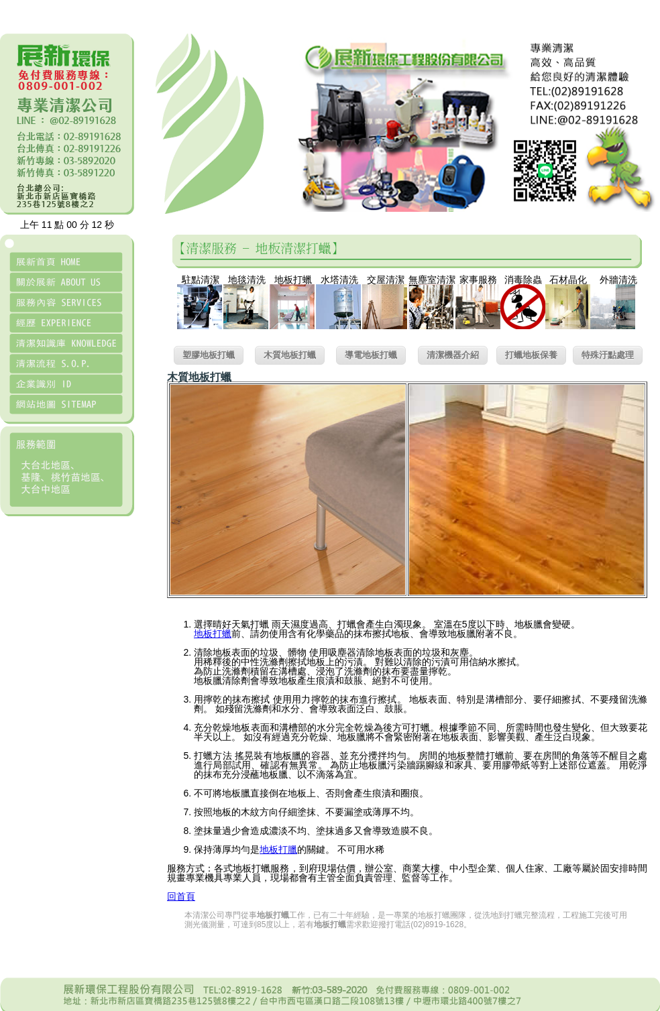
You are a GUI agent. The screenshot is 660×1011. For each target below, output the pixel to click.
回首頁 (181, 896)
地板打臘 (278, 849)
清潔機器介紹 (453, 355)
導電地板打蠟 (371, 355)
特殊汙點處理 (608, 355)
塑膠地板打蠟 (208, 355)
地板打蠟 (212, 633)
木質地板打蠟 (290, 355)
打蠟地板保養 (531, 355)
